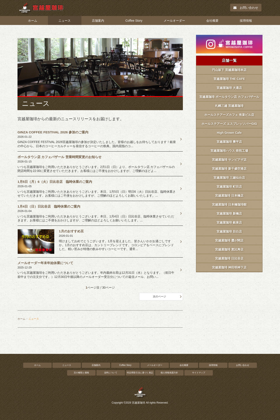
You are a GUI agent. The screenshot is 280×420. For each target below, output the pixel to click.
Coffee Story (133, 20)
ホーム (32, 20)
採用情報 (246, 20)
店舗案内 (98, 20)
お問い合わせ (245, 7)
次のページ (159, 296)
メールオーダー (174, 20)
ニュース (64, 20)
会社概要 (212, 20)
